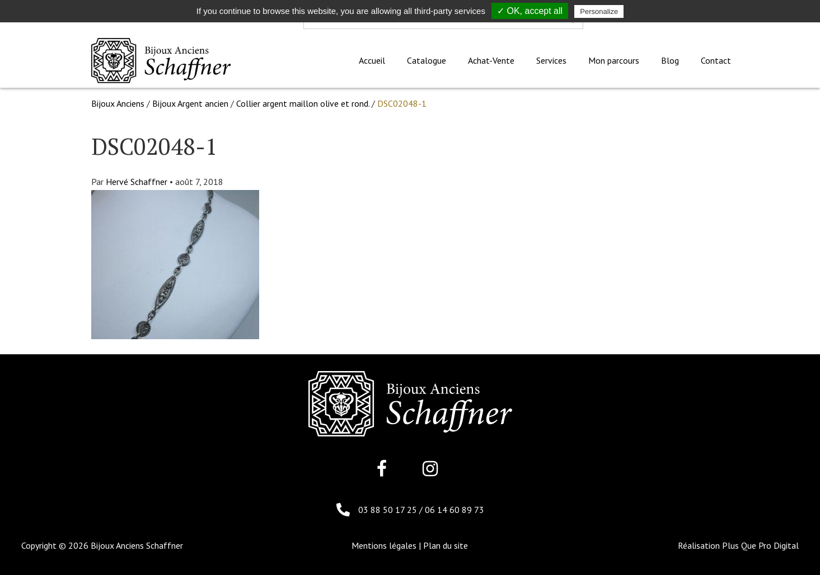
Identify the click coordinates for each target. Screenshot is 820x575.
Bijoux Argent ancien (190, 103)
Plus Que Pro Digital (760, 545)
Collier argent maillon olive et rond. (302, 103)
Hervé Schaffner (137, 181)
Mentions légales (384, 545)
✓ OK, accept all (530, 11)
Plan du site (445, 545)
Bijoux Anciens (117, 103)
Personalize (599, 11)
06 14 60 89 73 (454, 509)
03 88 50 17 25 (388, 509)
